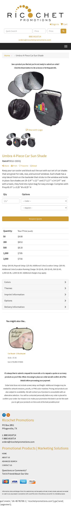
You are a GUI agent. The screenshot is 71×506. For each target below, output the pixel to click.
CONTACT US (7, 465)
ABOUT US (6, 457)
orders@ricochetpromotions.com (35, 39)
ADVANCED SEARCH (9, 461)
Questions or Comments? (14, 470)
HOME (4, 453)
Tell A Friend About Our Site (15, 473)
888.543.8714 (35, 36)
